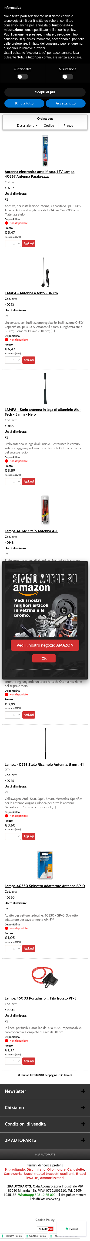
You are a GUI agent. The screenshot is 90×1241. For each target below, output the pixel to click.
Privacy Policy (13, 1235)
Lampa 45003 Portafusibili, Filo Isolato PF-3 (41, 998)
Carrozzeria (13, 1174)
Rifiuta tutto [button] (24, 103)
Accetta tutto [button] (66, 103)
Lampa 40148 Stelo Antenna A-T (31, 531)
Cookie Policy (45, 1220)
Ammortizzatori (52, 1178)
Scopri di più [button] (45, 92)
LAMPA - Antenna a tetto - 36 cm (31, 293)
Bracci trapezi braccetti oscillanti (48, 1174)
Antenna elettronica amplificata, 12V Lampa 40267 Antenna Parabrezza (39, 174)
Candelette (75, 1169)
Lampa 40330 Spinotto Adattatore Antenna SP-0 (45, 885)
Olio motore (56, 1169)
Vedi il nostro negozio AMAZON (45, 645)
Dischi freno (36, 1169)
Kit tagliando (15, 1169)
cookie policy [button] (66, 30)
